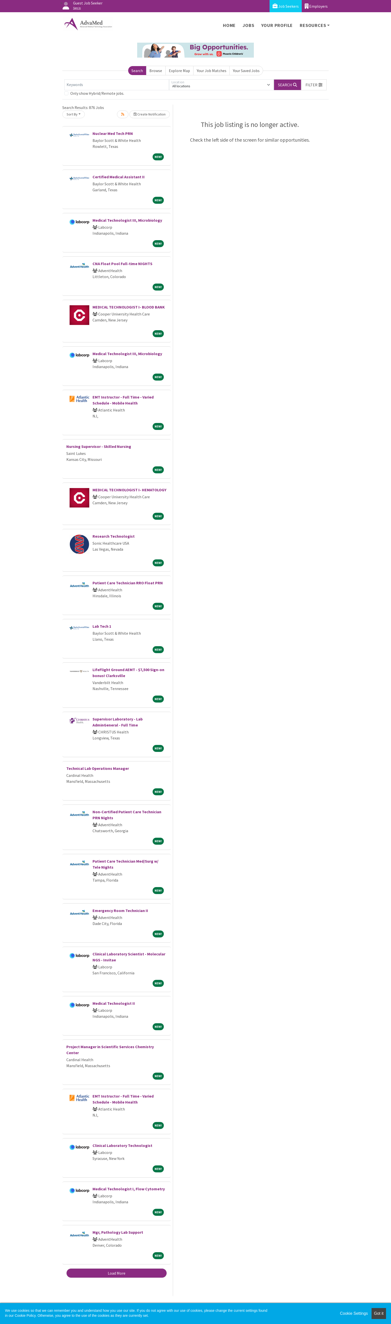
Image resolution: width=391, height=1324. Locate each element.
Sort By (72, 114)
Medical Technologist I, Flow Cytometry (129, 1188)
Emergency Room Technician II (120, 910)
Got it (379, 1313)
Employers (316, 6)
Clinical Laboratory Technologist (122, 1145)
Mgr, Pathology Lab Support (118, 1232)
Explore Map (179, 70)
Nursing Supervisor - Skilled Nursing (98, 446)
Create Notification (150, 114)
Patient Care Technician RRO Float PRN (128, 582)
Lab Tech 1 (102, 626)
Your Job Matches (211, 70)
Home (229, 25)
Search (137, 70)
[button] (314, 84)
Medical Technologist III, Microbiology (127, 220)
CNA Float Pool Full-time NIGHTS (122, 263)
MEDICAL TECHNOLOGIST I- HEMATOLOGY (129, 489)
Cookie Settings (354, 1313)
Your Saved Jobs (246, 70)
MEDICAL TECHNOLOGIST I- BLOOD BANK (129, 307)
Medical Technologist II (114, 1003)
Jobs (248, 25)
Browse (155, 70)
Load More (116, 1273)
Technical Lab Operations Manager (97, 768)
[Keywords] (116, 84)
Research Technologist (114, 536)
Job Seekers (286, 6)
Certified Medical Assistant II (119, 176)
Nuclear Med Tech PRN (113, 133)
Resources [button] (313, 25)
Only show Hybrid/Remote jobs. (97, 93)
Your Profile (277, 25)
